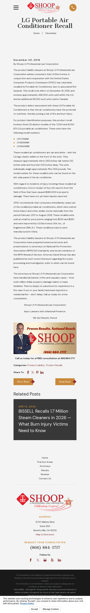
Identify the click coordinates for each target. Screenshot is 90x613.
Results (45, 470)
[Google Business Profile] (45, 560)
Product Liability (35, 365)
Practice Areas (45, 461)
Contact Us (45, 478)
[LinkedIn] (59, 560)
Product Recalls (54, 365)
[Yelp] (52, 560)
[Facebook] (30, 560)
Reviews (45, 474)
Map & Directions (45, 534)
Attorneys (45, 466)
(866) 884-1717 (45, 547)
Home (45, 457)
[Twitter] (37, 560)
